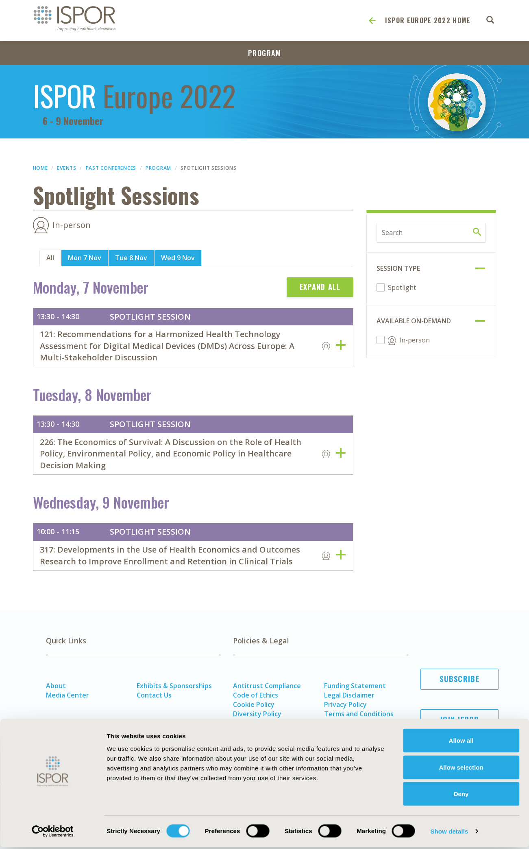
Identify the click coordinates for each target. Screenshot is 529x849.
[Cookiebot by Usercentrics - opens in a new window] (52, 833)
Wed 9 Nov (178, 257)
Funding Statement (355, 685)
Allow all (461, 742)
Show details (449, 832)
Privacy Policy (345, 704)
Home (40, 168)
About (56, 685)
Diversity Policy (257, 713)
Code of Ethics (255, 695)
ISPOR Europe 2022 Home (428, 20)
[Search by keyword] (431, 233)
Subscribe (459, 678)
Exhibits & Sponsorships (174, 685)
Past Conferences (111, 168)
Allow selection (461, 769)
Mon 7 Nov (84, 257)
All (50, 257)
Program (264, 53)
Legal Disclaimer (349, 695)
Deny (461, 795)
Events (66, 168)
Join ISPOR (459, 719)
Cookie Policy (253, 704)
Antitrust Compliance (267, 685)
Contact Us (154, 695)
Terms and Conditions (359, 713)
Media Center (67, 695)
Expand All (320, 286)
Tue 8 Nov (131, 257)
